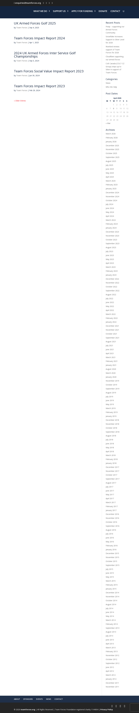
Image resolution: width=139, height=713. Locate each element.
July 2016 (109, 534)
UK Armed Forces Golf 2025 (35, 23)
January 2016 (111, 549)
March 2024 (111, 220)
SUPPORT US (59, 11)
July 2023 (109, 251)
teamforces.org (27, 709)
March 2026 (111, 133)
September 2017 (112, 479)
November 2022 (112, 282)
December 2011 (112, 683)
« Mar (108, 123)
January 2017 (111, 510)
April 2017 (110, 498)
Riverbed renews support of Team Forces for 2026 (113, 49)
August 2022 (111, 294)
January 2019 (111, 416)
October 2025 (111, 153)
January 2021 (111, 365)
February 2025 (112, 184)
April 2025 (110, 177)
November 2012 (112, 655)
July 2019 (109, 396)
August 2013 (111, 632)
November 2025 (112, 149)
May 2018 (110, 447)
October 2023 (111, 239)
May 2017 (110, 494)
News (108, 83)
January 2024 (111, 228)
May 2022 (110, 306)
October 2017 (111, 475)
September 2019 (112, 388)
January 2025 (111, 188)
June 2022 (110, 302)
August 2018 (111, 435)
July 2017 (109, 487)
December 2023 (112, 232)
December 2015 (112, 553)
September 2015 (112, 565)
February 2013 (112, 651)
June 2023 (110, 255)
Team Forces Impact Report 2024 (39, 38)
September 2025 (112, 157)
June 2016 (110, 537)
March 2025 (111, 181)
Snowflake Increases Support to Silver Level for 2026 (115, 39)
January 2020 (111, 377)
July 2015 (109, 569)
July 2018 (109, 439)
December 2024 (112, 192)
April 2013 (110, 643)
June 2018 (110, 443)
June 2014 (110, 612)
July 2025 (109, 165)
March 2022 (111, 314)
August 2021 (111, 341)
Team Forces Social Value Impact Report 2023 (49, 71)
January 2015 (111, 589)
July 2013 (109, 636)
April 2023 (110, 263)
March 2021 (111, 357)
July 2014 (109, 608)
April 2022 (110, 310)
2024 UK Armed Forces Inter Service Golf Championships (45, 55)
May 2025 (110, 173)
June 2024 (110, 208)
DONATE (103, 11)
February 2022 (112, 318)
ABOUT (17, 699)
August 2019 (111, 392)
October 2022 (111, 286)
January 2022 (111, 322)
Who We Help (111, 87)
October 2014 (111, 600)
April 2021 (110, 353)
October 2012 (111, 659)
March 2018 (111, 455)
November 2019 (112, 381)
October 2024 (111, 200)
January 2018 (111, 463)
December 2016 (112, 514)
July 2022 (109, 298)
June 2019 (110, 400)
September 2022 (112, 290)
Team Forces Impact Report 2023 (39, 86)
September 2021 (112, 338)
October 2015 (111, 561)
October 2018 (111, 428)
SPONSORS (28, 699)
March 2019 (111, 408)
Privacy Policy (106, 709)
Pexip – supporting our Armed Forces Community (115, 29)
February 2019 (112, 412)
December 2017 (112, 467)
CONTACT (115, 11)
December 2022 (112, 279)
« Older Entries (20, 100)
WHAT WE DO (40, 11)
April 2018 (110, 451)
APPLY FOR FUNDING (82, 11)
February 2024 (112, 224)
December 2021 (112, 326)
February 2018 (112, 459)
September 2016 (112, 526)
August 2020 (111, 369)
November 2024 (112, 196)
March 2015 (111, 581)
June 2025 (110, 169)
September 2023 (112, 243)
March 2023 (111, 267)
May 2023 (110, 259)
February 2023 (112, 271)
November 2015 (112, 557)
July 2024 (109, 204)
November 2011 (112, 686)
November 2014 (112, 596)
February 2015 (112, 585)
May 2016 (110, 541)
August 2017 (111, 483)
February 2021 (112, 361)
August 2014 (111, 604)
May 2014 (110, 616)
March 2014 (111, 620)
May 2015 (110, 577)
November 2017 (112, 471)
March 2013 (111, 647)
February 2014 (112, 624)
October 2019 (111, 385)
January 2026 (111, 141)
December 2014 (112, 592)
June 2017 (110, 490)
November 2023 (112, 235)
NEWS (48, 699)
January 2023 (111, 275)
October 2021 (111, 334)
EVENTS (39, 699)
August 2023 (111, 247)
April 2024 (110, 216)
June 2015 (110, 573)
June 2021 (110, 349)
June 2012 (110, 667)
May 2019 (110, 404)
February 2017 (112, 506)
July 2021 (109, 345)
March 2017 (111, 502)
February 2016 (112, 545)
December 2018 (112, 420)
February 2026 (112, 137)
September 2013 (112, 628)
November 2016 (112, 518)
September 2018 (112, 432)
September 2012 (112, 663)
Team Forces (21, 27)
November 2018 (112, 424)
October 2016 (111, 522)
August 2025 (111, 161)
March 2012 (111, 675)
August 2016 (111, 530)
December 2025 (112, 145)
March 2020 (111, 373)
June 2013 (110, 639)
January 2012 (111, 679)
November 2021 (112, 330)
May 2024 (110, 212)
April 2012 (110, 671)
